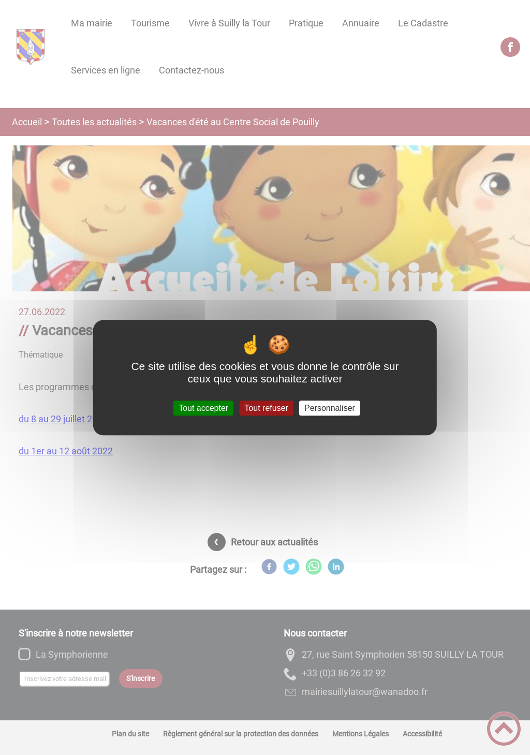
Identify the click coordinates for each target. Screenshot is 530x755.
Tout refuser (266, 408)
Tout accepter (203, 408)
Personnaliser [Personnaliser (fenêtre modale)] (329, 408)
